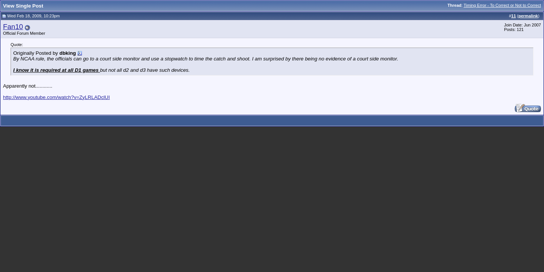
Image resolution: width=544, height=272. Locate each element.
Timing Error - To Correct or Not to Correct (502, 5)
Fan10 (13, 27)
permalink (528, 16)
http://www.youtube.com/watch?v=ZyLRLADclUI (56, 97)
